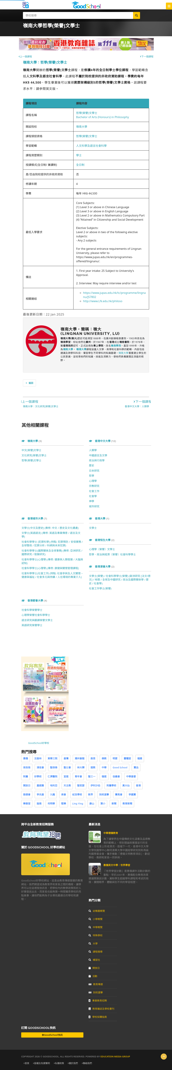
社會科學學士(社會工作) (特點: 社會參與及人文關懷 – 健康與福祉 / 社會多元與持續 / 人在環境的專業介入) (52, 575)
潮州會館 (79, 758)
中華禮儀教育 (110, 833)
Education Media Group (115, 1056)
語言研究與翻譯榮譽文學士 (37, 620)
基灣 (66, 758)
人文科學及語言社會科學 (91, 146)
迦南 (39, 803)
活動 (93, 976)
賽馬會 (118, 794)
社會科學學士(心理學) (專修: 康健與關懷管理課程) (50, 568)
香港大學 (99, 518)
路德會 (26, 794)
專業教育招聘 (98, 1000)
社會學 (93, 496)
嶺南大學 (81, 127)
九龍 (52, 794)
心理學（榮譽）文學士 (102, 549)
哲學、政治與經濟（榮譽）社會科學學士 (112, 554)
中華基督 (131, 776)
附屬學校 (111, 785)
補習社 (94, 959)
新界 (90, 794)
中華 (104, 767)
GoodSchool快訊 (52, 1035)
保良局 (26, 767)
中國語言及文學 (98, 455)
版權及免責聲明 (41, 1063)
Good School (120, 767)
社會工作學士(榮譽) (100, 588)
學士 (79, 155)
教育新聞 (127, 803)
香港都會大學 (34, 600)
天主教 (67, 785)
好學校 (38, 776)
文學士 (93, 528)
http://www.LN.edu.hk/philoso (102, 301)
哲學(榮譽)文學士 (86, 113)
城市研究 (94, 506)
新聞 (114, 803)
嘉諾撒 (40, 785)
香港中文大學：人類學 (137, 406)
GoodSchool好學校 (38, 743)
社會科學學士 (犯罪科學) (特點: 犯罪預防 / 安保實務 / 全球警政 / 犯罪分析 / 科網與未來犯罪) (52, 543)
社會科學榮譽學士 (32, 610)
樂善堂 (26, 803)
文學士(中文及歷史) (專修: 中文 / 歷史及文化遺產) (50, 528)
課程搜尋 (96, 951)
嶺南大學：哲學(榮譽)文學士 (45, 62)
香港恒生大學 (101, 540)
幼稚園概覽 (97, 911)
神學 (91, 501)
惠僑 (25, 758)
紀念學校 (77, 794)
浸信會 (40, 767)
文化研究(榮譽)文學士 (34, 455)
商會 (63, 794)
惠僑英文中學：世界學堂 (116, 865)
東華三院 (52, 758)
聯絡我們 (87, 1063)
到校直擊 (104, 794)
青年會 (78, 776)
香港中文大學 (102, 441)
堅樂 (63, 803)
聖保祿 (53, 767)
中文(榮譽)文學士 (31, 450)
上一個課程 (25, 56)
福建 (139, 758)
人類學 (93, 450)
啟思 (93, 758)
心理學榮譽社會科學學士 (36, 615)
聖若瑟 (80, 785)
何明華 (51, 803)
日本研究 (94, 470)
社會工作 (94, 491)
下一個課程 (146, 56)
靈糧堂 (127, 758)
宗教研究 (94, 486)
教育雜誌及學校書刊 (101, 1008)
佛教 (104, 758)
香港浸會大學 (101, 566)
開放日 (26, 785)
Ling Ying (77, 803)
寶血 (136, 767)
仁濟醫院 (52, 776)
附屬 (25, 776)
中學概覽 (96, 927)
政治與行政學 (97, 460)
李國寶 (132, 794)
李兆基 (40, 794)
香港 (138, 785)
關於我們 (73, 1063)
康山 (91, 803)
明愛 (115, 758)
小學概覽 (96, 919)
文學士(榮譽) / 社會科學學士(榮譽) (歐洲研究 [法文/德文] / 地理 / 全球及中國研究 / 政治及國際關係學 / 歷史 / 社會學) (119, 579)
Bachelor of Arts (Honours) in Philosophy (102, 117)
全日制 (80, 165)
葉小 (102, 803)
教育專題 (96, 984)
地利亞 (53, 785)
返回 (29, 383)
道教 (93, 767)
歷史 (91, 465)
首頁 (26, 1063)
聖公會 (67, 767)
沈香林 (38, 758)
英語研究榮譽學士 (32, 625)
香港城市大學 (34, 518)
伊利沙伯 (95, 785)
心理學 (93, 481)
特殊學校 (96, 935)
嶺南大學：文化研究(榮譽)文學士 (40, 406)
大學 (93, 943)
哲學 (91, 475)
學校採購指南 (98, 1016)
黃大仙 (126, 785)
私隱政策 (59, 1063)
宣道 (66, 776)
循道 (104, 776)
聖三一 (91, 776)
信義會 (116, 776)
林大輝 (80, 767)
